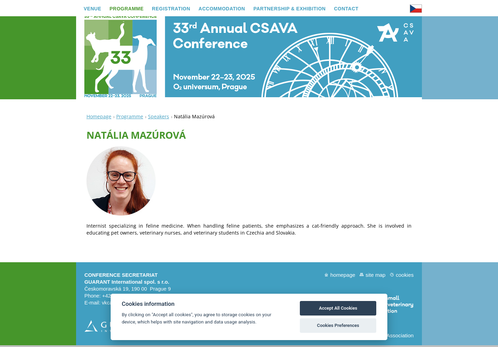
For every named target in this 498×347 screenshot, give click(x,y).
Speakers (158, 118)
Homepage (98, 118)
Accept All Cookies (338, 308)
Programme (129, 118)
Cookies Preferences (338, 325)
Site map (375, 277)
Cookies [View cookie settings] (405, 277)
